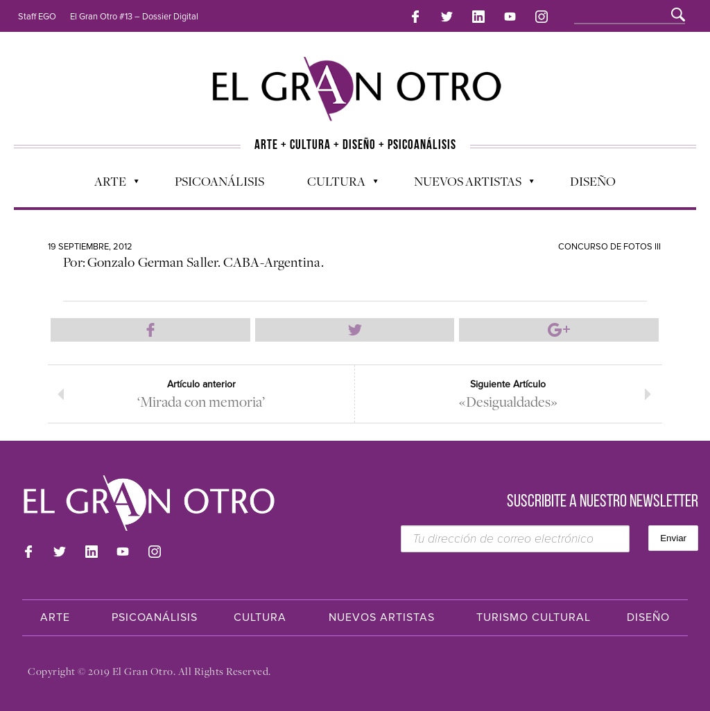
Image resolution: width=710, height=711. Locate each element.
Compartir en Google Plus (559, 330)
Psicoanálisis (219, 181)
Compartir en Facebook (150, 330)
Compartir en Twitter (355, 330)
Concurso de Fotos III (609, 246)
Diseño (593, 181)
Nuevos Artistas (467, 184)
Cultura (335, 184)
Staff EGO (37, 16)
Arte (109, 184)
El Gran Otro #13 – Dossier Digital (134, 16)
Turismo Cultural (533, 617)
